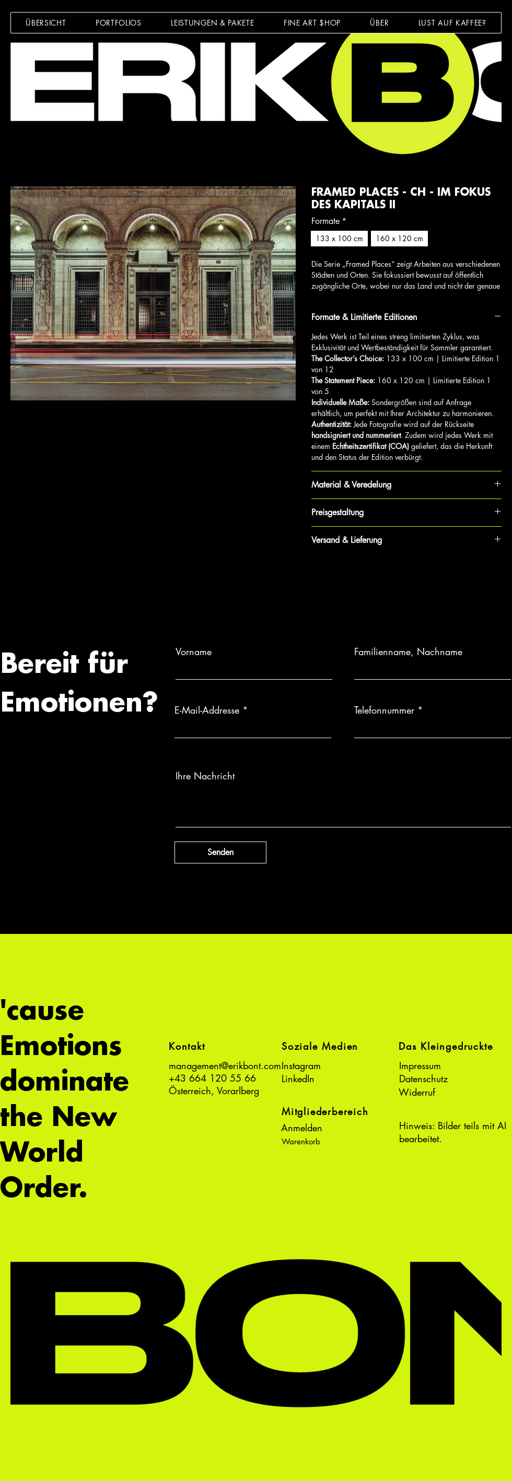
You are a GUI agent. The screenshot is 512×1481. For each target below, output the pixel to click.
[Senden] (220, 852)
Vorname (194, 651)
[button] (118, 23)
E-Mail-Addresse (206, 710)
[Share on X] (377, 577)
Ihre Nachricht (205, 775)
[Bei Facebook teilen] (318, 577)
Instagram (301, 1065)
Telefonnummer (384, 710)
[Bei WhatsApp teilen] (358, 577)
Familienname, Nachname (408, 651)
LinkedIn (298, 1078)
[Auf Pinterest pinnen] (338, 577)
